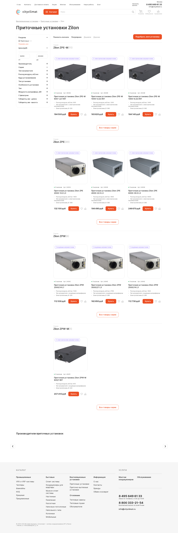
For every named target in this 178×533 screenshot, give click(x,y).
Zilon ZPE (59, 141)
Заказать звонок (135, 4)
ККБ (18, 492)
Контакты (27, 4)
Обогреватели (76, 506)
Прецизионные (22, 498)
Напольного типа (53, 510)
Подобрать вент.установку (147, 37)
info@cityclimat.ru (155, 7)
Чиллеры (20, 485)
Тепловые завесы (77, 500)
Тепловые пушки (77, 503)
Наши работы (89, 4)
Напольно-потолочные (56, 507)
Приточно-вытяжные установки (79, 488)
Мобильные (51, 517)
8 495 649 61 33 (154, 5)
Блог (99, 4)
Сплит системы (52, 481)
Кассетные (51, 503)
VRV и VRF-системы (25, 481)
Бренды (97, 488)
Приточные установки (79, 484)
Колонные (50, 513)
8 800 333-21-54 (131, 502)
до (37, 60)
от (19, 60)
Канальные (51, 500)
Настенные (51, 496)
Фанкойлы (20, 488)
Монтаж (63, 4)
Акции (54, 4)
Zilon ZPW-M (61, 328)
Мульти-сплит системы (52, 492)
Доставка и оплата (41, 4)
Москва (159, 2)
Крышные (20, 495)
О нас (19, 4)
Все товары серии (107, 128)
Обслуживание (74, 4)
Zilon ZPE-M (60, 47)
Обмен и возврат (101, 492)
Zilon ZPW (59, 236)
